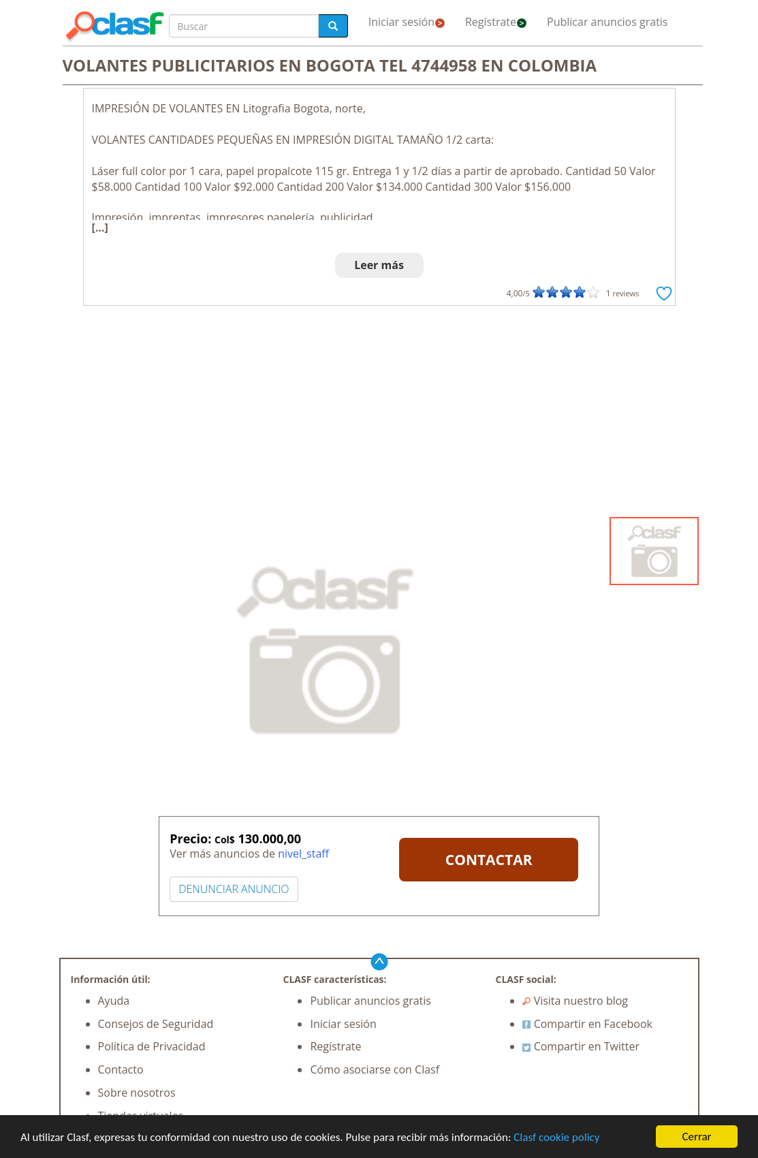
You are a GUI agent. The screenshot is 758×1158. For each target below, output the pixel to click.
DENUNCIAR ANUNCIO (233, 888)
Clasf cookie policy (556, 1137)
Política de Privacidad (152, 1046)
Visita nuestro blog (575, 1000)
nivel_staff (303, 853)
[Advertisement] (379, 414)
